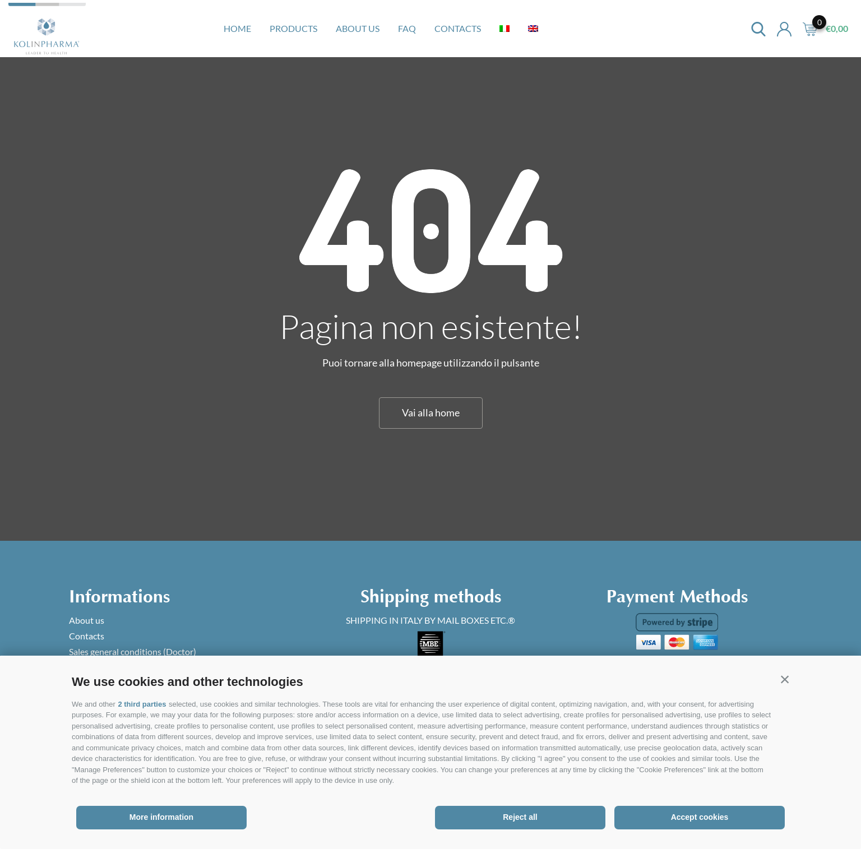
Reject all (520, 817)
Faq (407, 28)
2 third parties (142, 704)
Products (293, 28)
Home (237, 28)
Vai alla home (431, 412)
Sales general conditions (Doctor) (132, 651)
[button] (784, 679)
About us (357, 28)
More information (161, 817)
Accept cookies (700, 817)
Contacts (457, 28)
